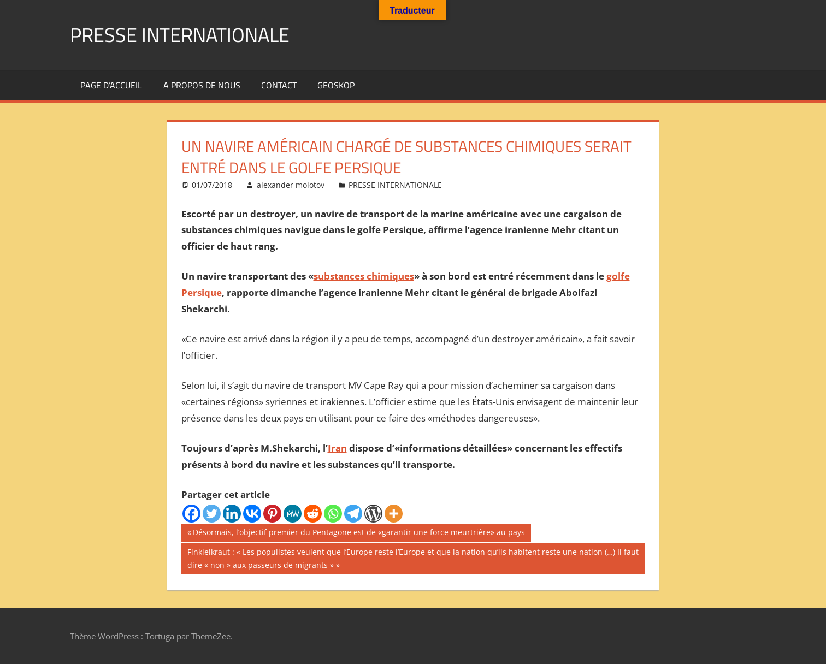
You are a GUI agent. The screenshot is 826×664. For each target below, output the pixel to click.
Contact (279, 85)
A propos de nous (201, 85)
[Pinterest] (272, 514)
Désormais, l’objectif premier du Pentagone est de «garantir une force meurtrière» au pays (358, 533)
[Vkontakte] (252, 514)
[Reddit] (313, 514)
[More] (394, 514)
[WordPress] (373, 514)
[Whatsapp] (333, 514)
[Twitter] (212, 514)
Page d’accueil (111, 85)
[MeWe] (293, 514)
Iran (337, 448)
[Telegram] (353, 514)
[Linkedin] (232, 514)
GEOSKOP (336, 85)
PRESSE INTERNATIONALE (180, 35)
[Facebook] (191, 514)
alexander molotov (290, 185)
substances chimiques (364, 276)
